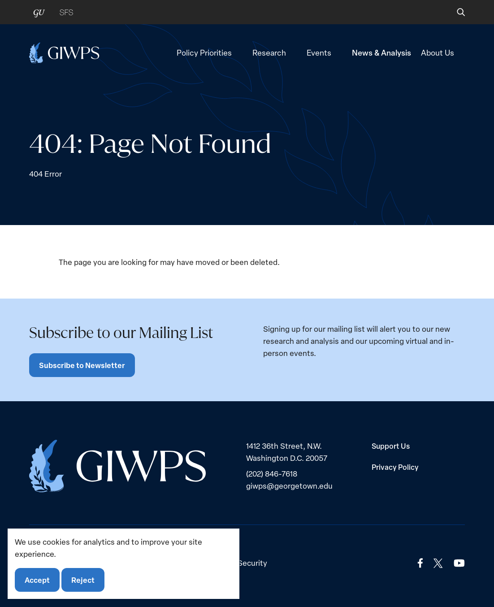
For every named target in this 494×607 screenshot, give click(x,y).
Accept (37, 580)
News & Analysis (381, 52)
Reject (83, 580)
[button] (455, 12)
